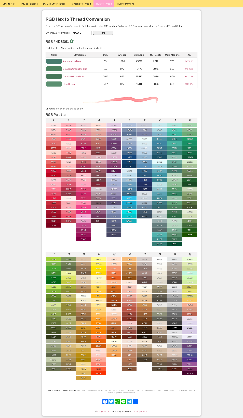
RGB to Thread (104, 3)
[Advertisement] (226, 367)
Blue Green (69, 84)
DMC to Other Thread (54, 3)
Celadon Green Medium (75, 68)
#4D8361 (189, 69)
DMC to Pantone (29, 3)
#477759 (189, 76)
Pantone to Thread (81, 3)
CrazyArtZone (103, 411)
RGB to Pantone (125, 3)
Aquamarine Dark (72, 61)
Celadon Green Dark (73, 76)
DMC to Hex (9, 3)
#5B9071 (189, 84)
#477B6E (189, 61)
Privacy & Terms (140, 411)
